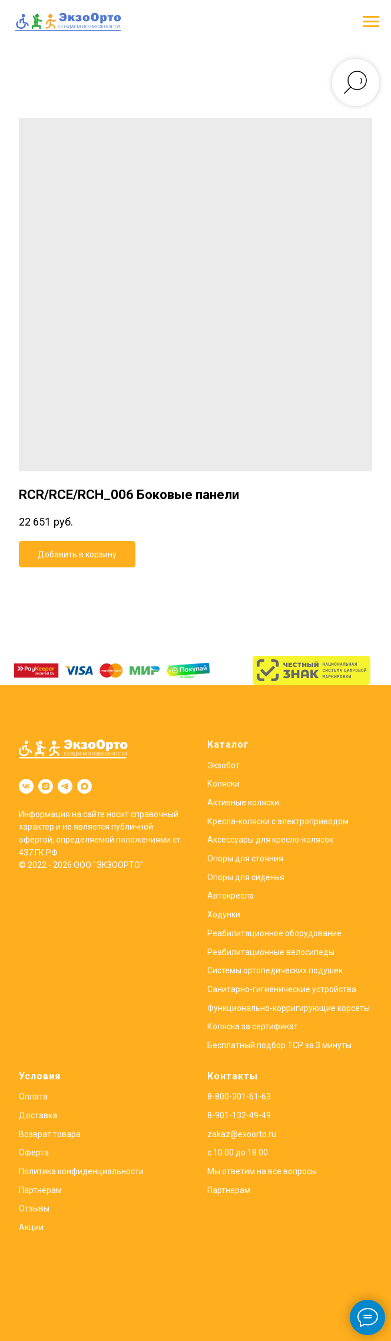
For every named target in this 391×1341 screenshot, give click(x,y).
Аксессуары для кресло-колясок (270, 839)
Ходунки (223, 914)
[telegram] (65, 786)
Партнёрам (40, 1190)
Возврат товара (50, 1134)
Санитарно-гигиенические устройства (281, 989)
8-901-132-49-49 (239, 1115)
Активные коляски (243, 802)
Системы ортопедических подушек (275, 970)
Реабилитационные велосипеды (270, 952)
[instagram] (45, 786)
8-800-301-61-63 (239, 1096)
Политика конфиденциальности (81, 1171)
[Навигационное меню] (371, 22)
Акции (31, 1227)
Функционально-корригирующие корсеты (288, 1008)
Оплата (33, 1096)
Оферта (34, 1152)
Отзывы (34, 1208)
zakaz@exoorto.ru (241, 1134)
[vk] (26, 786)
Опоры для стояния (245, 858)
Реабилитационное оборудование (274, 933)
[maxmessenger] (84, 786)
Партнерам (228, 1190)
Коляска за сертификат (252, 1026)
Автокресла (230, 895)
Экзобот (223, 765)
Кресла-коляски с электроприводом (278, 821)
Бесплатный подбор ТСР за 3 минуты (279, 1045)
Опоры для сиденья (245, 877)
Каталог (228, 744)
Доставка (38, 1115)
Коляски (223, 783)
